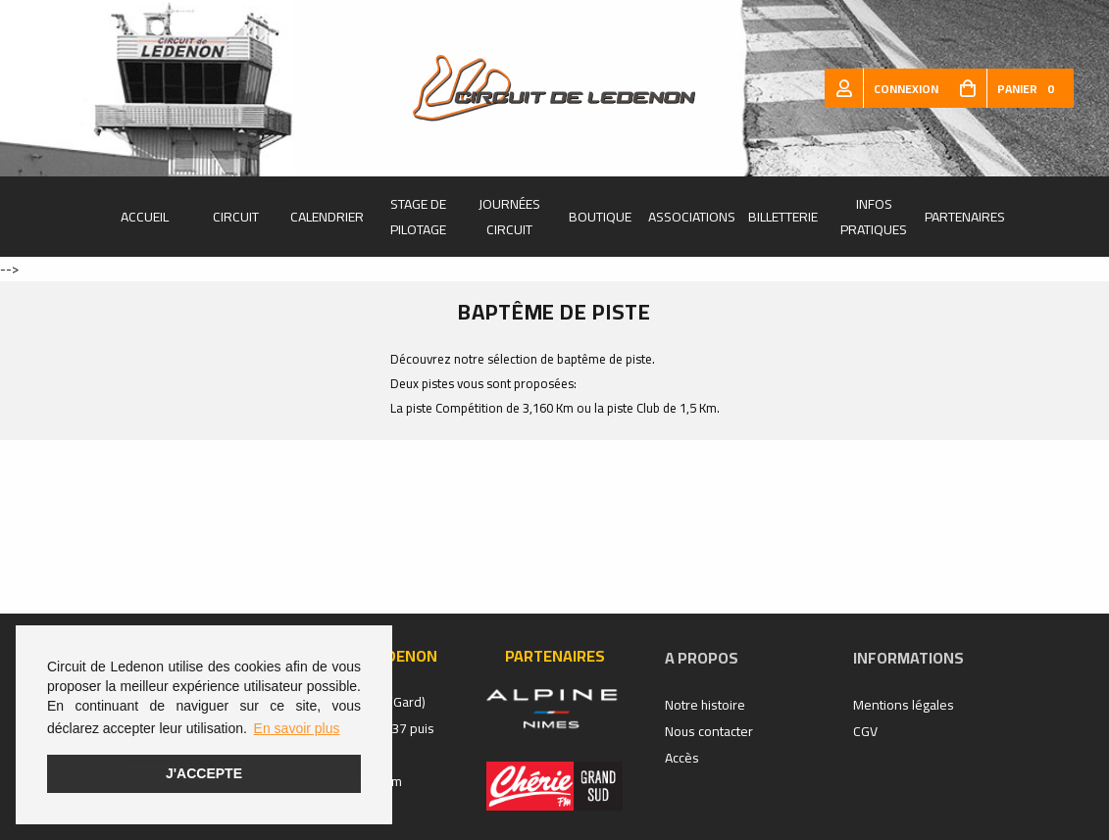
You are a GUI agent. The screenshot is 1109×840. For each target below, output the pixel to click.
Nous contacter (709, 731)
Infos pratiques (873, 216)
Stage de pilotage (418, 216)
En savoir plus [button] (297, 728)
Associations (691, 216)
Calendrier (327, 216)
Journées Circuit (509, 216)
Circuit (236, 216)
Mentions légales (903, 704)
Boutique (600, 216)
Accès (682, 757)
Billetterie (783, 216)
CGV (865, 731)
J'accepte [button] (204, 773)
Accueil (145, 216)
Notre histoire (705, 704)
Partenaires (965, 216)
